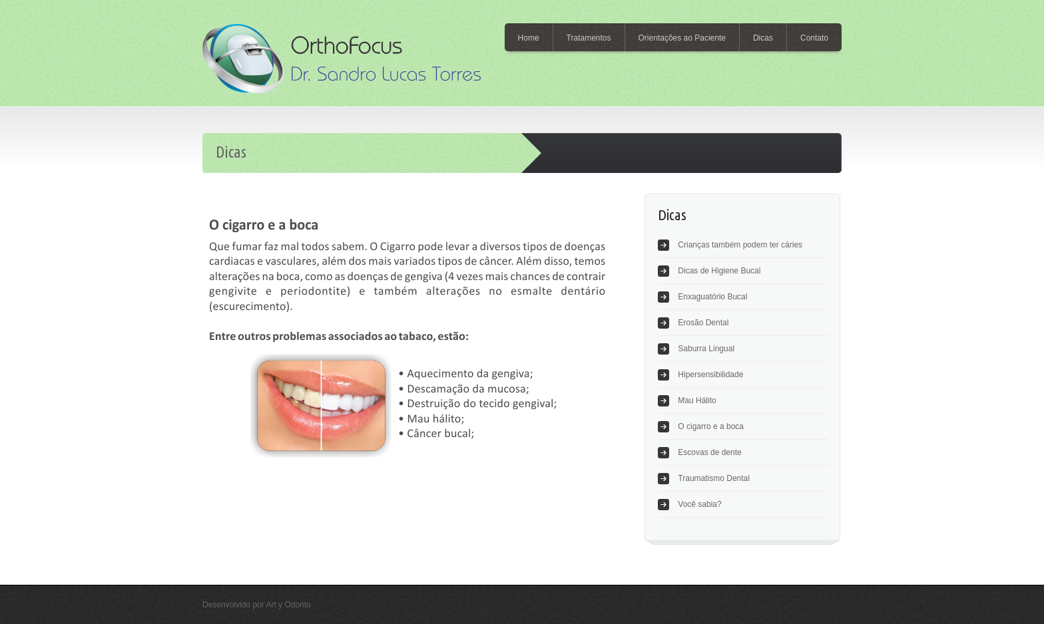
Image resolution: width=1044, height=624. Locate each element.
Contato (814, 38)
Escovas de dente (709, 452)
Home (528, 38)
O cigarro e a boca (711, 426)
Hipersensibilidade (710, 374)
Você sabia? (699, 504)
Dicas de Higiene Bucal (719, 270)
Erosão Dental (703, 322)
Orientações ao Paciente (682, 38)
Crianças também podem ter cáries (740, 244)
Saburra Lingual (706, 348)
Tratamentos (589, 38)
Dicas (763, 38)
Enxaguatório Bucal (712, 296)
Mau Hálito (697, 400)
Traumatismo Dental (714, 478)
